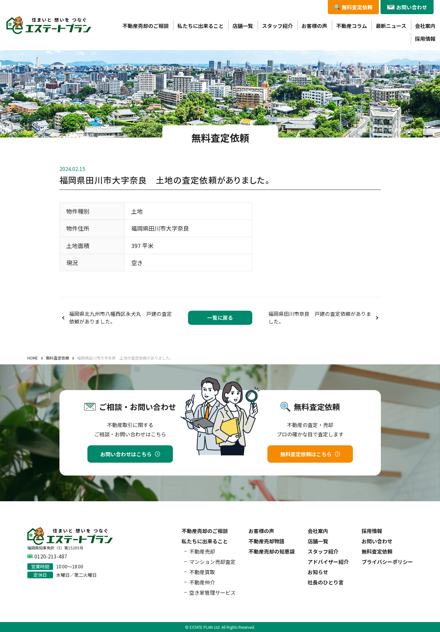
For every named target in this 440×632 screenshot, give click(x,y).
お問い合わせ (377, 541)
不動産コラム (351, 26)
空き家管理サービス (212, 592)
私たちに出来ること (200, 26)
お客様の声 (314, 26)
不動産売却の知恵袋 (271, 551)
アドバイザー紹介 (328, 561)
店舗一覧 (242, 26)
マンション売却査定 (212, 561)
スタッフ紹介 (277, 26)
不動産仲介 (202, 582)
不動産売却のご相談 (145, 26)
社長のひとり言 (326, 582)
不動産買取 (202, 572)
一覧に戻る (220, 317)
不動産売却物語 (266, 541)
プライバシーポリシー (387, 561)
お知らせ (318, 572)
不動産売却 (202, 551)
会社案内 (425, 26)
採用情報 (425, 38)
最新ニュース (391, 26)
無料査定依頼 (377, 551)
